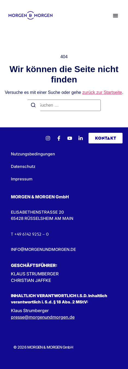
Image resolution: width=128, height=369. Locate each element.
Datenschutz (23, 166)
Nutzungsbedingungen (33, 153)
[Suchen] (33, 106)
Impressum (21, 179)
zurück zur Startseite (102, 92)
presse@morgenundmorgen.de (43, 317)
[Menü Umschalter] (115, 15)
